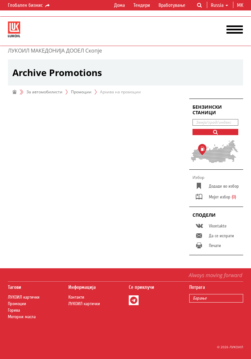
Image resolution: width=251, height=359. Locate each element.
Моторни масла (22, 317)
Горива (14, 310)
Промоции (81, 92)
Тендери (141, 5)
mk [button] (241, 5)
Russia (219, 5)
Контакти (76, 297)
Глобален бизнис (29, 5)
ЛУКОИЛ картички (24, 297)
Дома (119, 5)
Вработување (172, 5)
